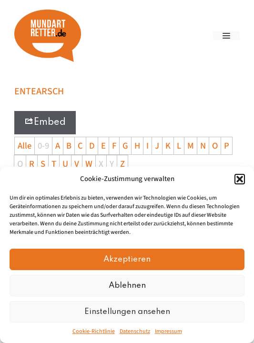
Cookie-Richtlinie (93, 331)
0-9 (43, 146)
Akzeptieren (127, 259)
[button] (239, 179)
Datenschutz (135, 331)
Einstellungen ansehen (127, 312)
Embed (45, 121)
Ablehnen (127, 286)
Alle (24, 146)
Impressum (168, 331)
